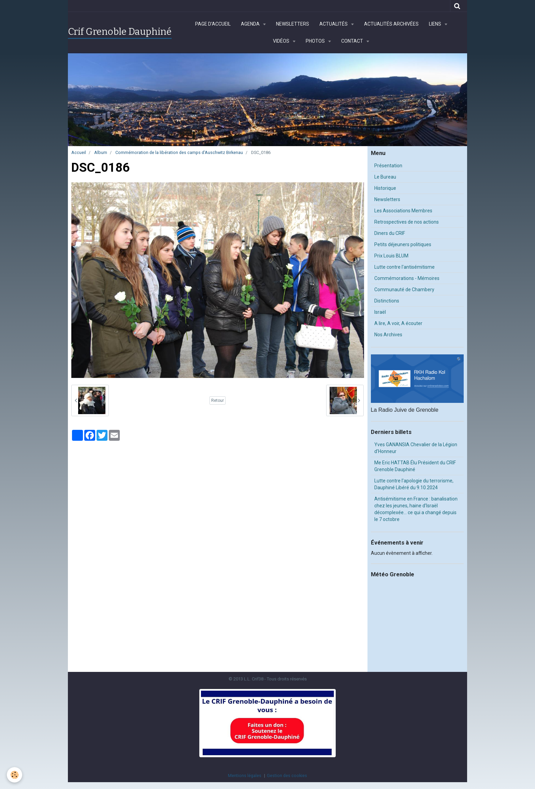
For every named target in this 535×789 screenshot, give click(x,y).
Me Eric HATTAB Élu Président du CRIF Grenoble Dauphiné (415, 466)
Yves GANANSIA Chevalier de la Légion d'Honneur (415, 448)
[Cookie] (14, 775)
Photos (316, 41)
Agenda (251, 24)
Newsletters (292, 24)
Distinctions (386, 301)
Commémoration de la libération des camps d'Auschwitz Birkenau (179, 152)
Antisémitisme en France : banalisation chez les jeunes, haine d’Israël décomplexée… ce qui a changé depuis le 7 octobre (416, 509)
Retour (217, 400)
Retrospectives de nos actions (406, 222)
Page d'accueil (213, 24)
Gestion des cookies (287, 775)
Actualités (334, 24)
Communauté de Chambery (404, 289)
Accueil (78, 152)
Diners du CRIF (389, 233)
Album (100, 152)
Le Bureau (385, 177)
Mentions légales (244, 775)
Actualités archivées (391, 24)
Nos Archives (388, 334)
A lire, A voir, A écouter (398, 323)
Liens (435, 24)
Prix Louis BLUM (391, 255)
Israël (380, 312)
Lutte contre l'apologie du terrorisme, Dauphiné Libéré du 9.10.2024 (413, 484)
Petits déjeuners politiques (402, 244)
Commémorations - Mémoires (406, 278)
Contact (352, 41)
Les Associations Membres (403, 210)
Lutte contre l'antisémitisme (404, 267)
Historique (385, 188)
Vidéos (281, 41)
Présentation (388, 165)
